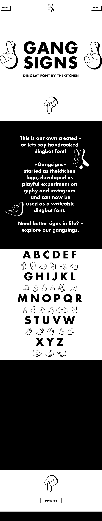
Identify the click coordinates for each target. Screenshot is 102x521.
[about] (96, 8)
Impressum (51, 516)
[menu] (5, 8)
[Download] (51, 500)
